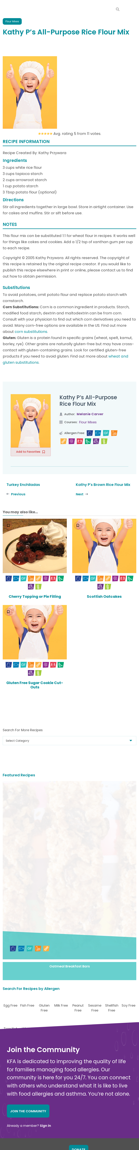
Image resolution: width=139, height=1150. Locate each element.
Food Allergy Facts (76, 1072)
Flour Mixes (88, 422)
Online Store (15, 1114)
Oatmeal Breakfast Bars (69, 842)
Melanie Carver (90, 414)
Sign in (45, 1001)
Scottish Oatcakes (104, 596)
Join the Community (28, 987)
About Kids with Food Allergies (28, 1110)
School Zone (72, 1112)
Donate (78, 1025)
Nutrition (69, 1102)
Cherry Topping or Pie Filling (35, 596)
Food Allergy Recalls (77, 1107)
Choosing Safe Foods (78, 1097)
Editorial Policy (120, 1139)
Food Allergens (73, 1077)
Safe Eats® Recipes (76, 1092)
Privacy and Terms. (100, 1139)
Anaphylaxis (71, 1082)
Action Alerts (72, 1122)
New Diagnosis (73, 1087)
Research (70, 1117)
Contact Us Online (20, 1106)
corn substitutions (31, 331)
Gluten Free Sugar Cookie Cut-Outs (34, 685)
